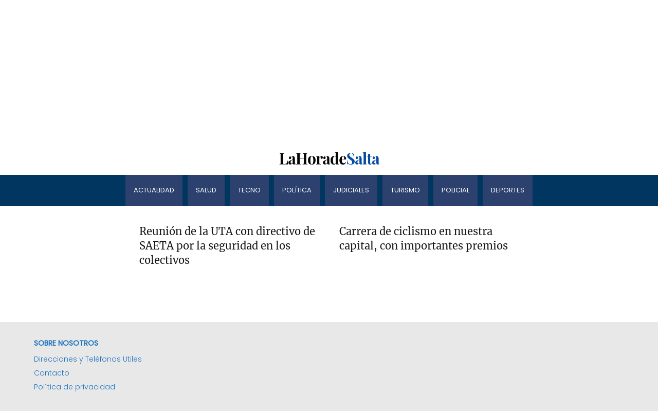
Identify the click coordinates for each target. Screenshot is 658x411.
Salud (206, 190)
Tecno (249, 190)
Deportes (507, 190)
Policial (455, 190)
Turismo (405, 190)
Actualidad (154, 190)
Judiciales (351, 190)
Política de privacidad (74, 387)
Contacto (51, 373)
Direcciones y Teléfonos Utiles (88, 359)
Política (297, 190)
